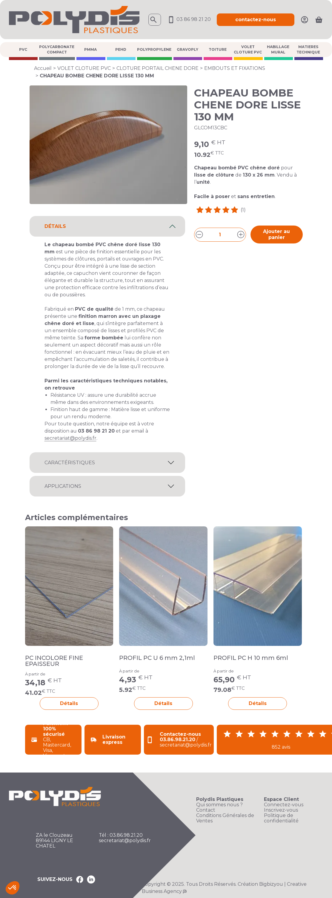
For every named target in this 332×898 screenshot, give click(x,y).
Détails (69, 703)
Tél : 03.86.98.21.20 (121, 835)
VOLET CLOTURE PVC (248, 49)
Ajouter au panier (276, 234)
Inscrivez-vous (281, 810)
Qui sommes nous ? (219, 804)
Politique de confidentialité (281, 818)
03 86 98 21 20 (189, 19)
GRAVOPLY (187, 49)
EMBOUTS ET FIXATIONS (234, 68)
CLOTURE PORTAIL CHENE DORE (157, 68)
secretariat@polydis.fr (70, 438)
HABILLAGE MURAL (278, 49)
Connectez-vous (283, 804)
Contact (205, 810)
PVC (23, 49)
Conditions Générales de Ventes (225, 818)
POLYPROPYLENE (154, 49)
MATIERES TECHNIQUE (308, 49)
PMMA (90, 49)
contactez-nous (255, 19)
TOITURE (218, 49)
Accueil (43, 68)
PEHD (120, 49)
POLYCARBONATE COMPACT (56, 49)
